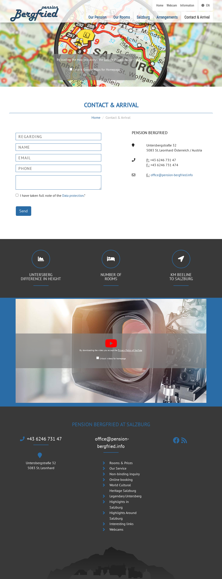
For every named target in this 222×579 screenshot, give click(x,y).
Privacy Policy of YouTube (130, 350)
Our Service (117, 461)
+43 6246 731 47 (41, 439)
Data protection (73, 195)
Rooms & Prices (121, 456)
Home (95, 117)
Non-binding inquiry (124, 467)
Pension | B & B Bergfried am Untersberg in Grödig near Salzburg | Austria (110, 575)
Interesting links (121, 517)
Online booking (121, 472)
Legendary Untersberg (125, 489)
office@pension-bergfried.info (173, 175)
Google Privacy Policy (118, 60)
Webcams (116, 522)
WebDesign (156, 575)
